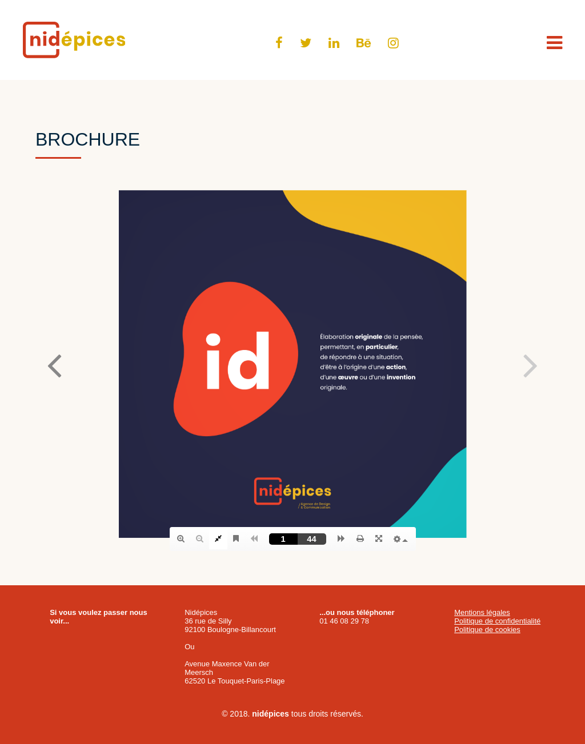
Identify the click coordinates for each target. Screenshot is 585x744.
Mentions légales (482, 612)
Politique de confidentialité (497, 621)
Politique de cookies (487, 629)
